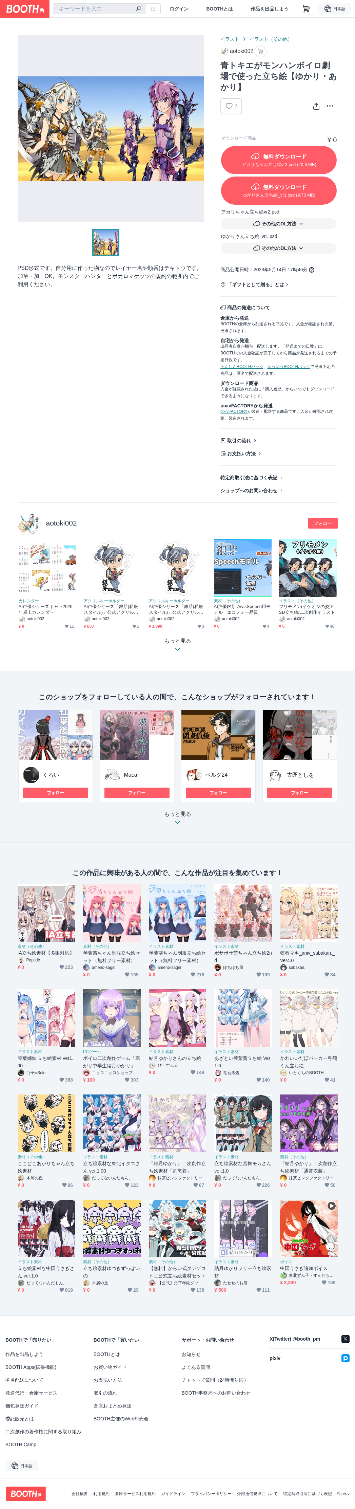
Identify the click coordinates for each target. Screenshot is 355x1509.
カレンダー (29, 601)
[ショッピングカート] (306, 9)
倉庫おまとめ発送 (113, 1406)
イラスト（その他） (271, 39)
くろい (51, 775)
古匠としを (300, 775)
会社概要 (80, 1494)
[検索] (139, 9)
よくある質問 (196, 1367)
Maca (130, 775)
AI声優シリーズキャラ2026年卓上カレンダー (46, 609)
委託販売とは (19, 1418)
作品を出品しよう (270, 8)
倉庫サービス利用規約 (135, 1494)
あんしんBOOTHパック (241, 366)
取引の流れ (239, 440)
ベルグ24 (216, 775)
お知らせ (191, 1354)
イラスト (229, 39)
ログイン (179, 8)
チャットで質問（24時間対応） (215, 1380)
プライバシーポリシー (211, 1494)
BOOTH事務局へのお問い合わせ (216, 1393)
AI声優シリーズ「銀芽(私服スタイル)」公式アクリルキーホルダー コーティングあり (176, 609)
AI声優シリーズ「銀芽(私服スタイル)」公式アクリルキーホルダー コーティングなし (111, 609)
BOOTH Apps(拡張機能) (30, 1367)
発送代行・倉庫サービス (31, 1393)
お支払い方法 (241, 453)
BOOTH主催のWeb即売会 (121, 1418)
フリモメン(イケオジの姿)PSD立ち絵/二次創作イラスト (307, 609)
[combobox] (99, 8)
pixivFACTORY (234, 411)
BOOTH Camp (20, 1444)
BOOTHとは (219, 8)
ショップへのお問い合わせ (248, 490)
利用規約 (101, 1494)
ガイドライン (173, 1494)
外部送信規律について (257, 1494)
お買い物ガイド (110, 1367)
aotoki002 (61, 523)
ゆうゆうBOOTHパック (289, 366)
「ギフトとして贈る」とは (255, 284)
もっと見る (178, 820)
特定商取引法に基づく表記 (248, 477)
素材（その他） (228, 601)
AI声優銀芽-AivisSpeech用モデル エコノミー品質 (242, 609)
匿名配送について (24, 1380)
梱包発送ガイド (22, 1406)
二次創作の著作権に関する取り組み (43, 1431)
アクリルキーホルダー (104, 601)
